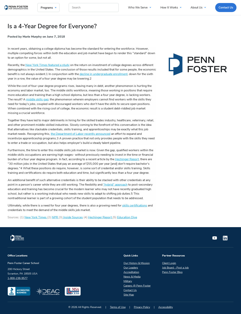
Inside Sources (73, 217)
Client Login (169, 263)
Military (128, 281)
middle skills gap (37, 99)
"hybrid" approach (115, 185)
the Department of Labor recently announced (80, 134)
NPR (55, 217)
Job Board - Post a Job (175, 267)
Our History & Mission (137, 263)
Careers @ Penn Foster (137, 285)
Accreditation (131, 272)
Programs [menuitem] (47, 8)
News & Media (132, 276)
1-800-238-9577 (17, 278)
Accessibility (165, 307)
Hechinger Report (127, 159)
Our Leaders (131, 267)
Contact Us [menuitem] (226, 7)
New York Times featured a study (47, 65)
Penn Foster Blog (172, 272)
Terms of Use (118, 307)
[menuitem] (16, 7)
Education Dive (127, 217)
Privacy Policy (142, 307)
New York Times (35, 217)
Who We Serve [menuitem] (138, 7)
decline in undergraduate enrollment (103, 74)
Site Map (129, 295)
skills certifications (134, 205)
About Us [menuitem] (196, 7)
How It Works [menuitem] (169, 7)
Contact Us (130, 290)
